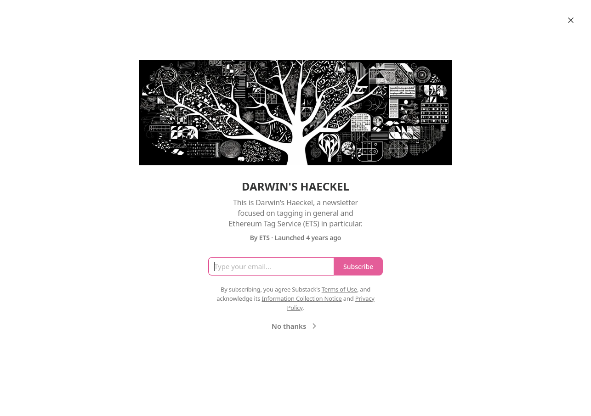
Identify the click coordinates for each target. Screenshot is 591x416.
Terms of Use (339, 289)
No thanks (295, 326)
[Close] (571, 20)
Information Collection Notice (301, 298)
